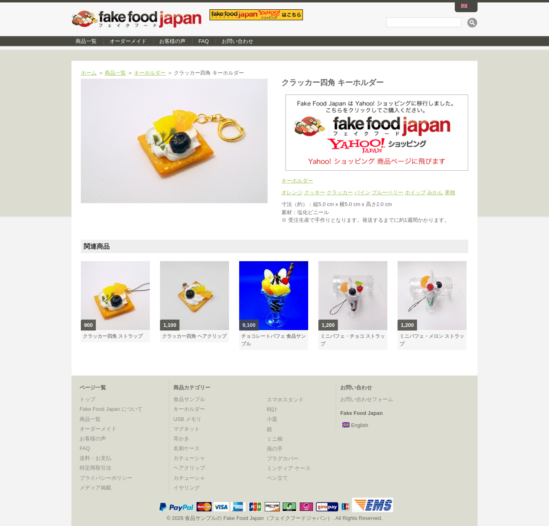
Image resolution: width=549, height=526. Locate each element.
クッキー (314, 192)
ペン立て (277, 478)
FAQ (204, 41)
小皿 (272, 419)
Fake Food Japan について (111, 409)
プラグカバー (282, 458)
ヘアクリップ (189, 468)
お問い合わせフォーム (366, 399)
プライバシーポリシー (106, 478)
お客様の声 (172, 41)
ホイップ (415, 192)
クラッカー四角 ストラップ (113, 336)
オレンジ (292, 192)
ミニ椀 (275, 439)
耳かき (181, 439)
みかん (435, 192)
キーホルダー (150, 73)
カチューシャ (189, 458)
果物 (450, 192)
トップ (87, 399)
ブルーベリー (387, 192)
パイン (362, 192)
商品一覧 (86, 41)
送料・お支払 (95, 458)
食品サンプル (189, 399)
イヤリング (186, 488)
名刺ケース (186, 448)
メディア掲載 (95, 488)
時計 (272, 409)
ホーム (89, 73)
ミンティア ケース (289, 468)
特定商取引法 (95, 468)
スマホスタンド (285, 400)
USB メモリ (187, 419)
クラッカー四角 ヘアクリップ (194, 336)
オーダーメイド (128, 41)
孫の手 (275, 449)
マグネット (186, 429)
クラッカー (339, 192)
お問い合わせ (237, 41)
